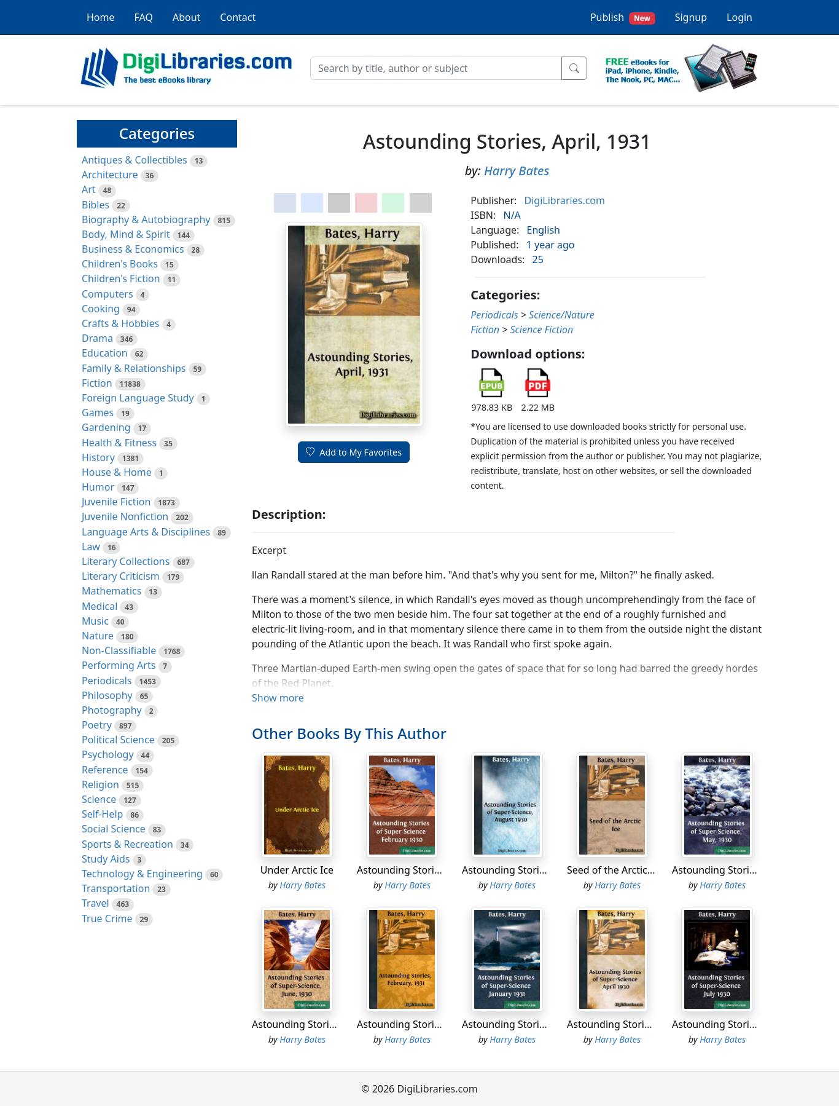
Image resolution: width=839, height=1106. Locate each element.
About (186, 17)
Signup (691, 17)
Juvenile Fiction (116, 501)
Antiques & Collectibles (134, 160)
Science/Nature (562, 315)
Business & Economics (133, 249)
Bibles (95, 204)
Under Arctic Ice (297, 870)
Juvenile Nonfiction (125, 516)
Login (739, 17)
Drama (97, 338)
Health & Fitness (119, 442)
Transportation (116, 888)
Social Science (114, 828)
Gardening (106, 427)
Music (95, 621)
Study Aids (106, 859)
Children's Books (120, 264)
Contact (238, 17)
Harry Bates (516, 170)
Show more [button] (278, 698)
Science (99, 799)
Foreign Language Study (138, 398)
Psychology (108, 754)
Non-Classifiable (119, 650)
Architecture (110, 174)
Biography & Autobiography (146, 219)
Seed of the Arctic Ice (615, 870)
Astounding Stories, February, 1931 (437, 1024)
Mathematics (111, 591)
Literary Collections (126, 561)
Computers (107, 294)
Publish (622, 17)
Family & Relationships (133, 368)
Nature (98, 635)
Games (98, 412)
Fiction (97, 383)
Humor (98, 487)
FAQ (144, 17)
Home (101, 17)
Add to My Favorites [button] (354, 452)
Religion (100, 784)
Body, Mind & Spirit (126, 234)
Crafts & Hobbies (120, 323)
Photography (112, 710)
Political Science (118, 739)
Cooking (101, 308)
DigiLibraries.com (565, 200)
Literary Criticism (121, 576)
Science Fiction (541, 329)
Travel (95, 903)
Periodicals (107, 680)
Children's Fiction (121, 278)
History (98, 457)
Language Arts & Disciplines (146, 532)
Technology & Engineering (142, 873)
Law (91, 546)
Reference (105, 769)
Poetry (97, 725)
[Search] (436, 68)
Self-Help (102, 814)
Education (105, 353)
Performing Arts (118, 665)
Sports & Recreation (127, 844)
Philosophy (107, 695)
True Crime (107, 918)
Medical (99, 606)
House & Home (117, 472)
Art (89, 189)
